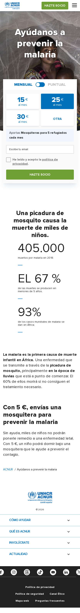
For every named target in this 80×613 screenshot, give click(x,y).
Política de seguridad (29, 593)
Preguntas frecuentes (49, 600)
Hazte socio (40, 175)
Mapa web (22, 600)
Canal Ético (57, 593)
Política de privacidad (39, 587)
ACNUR (8, 469)
